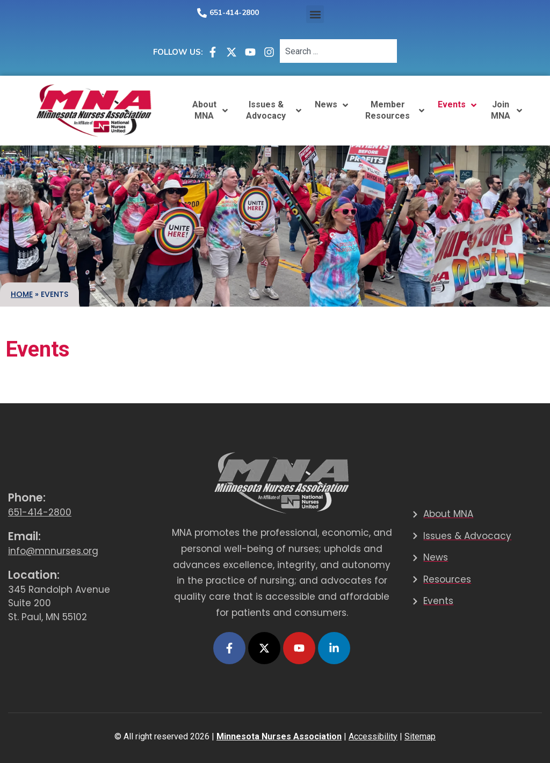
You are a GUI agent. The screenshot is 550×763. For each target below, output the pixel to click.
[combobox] (338, 51)
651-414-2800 (234, 13)
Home (22, 294)
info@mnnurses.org (53, 550)
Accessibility (373, 736)
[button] (315, 14)
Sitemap (420, 736)
